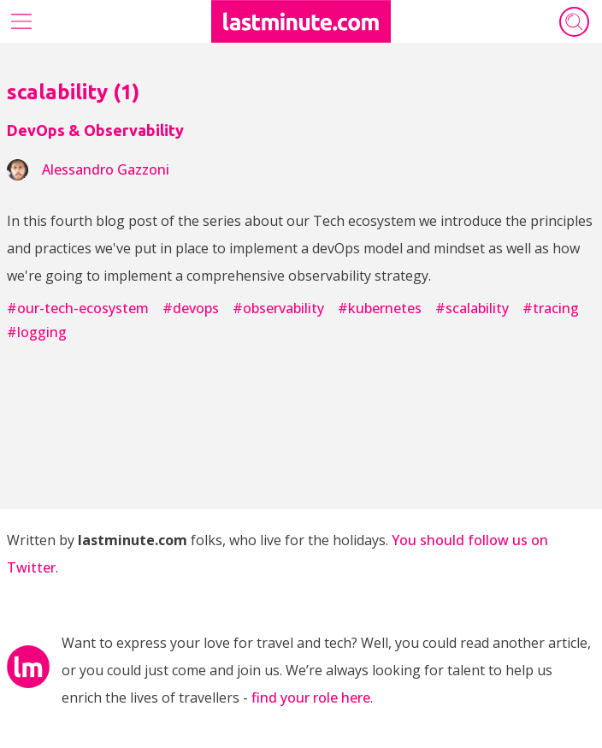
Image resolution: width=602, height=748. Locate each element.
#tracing (550, 308)
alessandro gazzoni (105, 169)
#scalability (472, 308)
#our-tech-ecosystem (78, 308)
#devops (190, 308)
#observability (278, 308)
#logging (37, 332)
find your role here (310, 697)
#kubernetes (380, 308)
